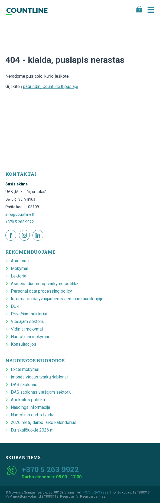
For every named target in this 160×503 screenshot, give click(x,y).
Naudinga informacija (30, 407)
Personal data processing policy (41, 291)
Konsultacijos (23, 344)
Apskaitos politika (28, 399)
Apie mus (20, 260)
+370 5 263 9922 (19, 222)
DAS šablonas (24, 384)
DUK (15, 306)
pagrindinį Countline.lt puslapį (50, 86)
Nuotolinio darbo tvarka (32, 414)
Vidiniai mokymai (27, 329)
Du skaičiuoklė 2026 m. (32, 430)
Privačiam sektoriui (29, 313)
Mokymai (19, 268)
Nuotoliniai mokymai (30, 336)
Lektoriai (19, 276)
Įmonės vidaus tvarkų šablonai (39, 377)
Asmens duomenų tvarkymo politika (45, 283)
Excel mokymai (25, 369)
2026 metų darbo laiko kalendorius (43, 422)
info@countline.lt (19, 214)
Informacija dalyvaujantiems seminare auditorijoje (57, 298)
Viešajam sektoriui (28, 321)
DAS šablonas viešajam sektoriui (42, 392)
